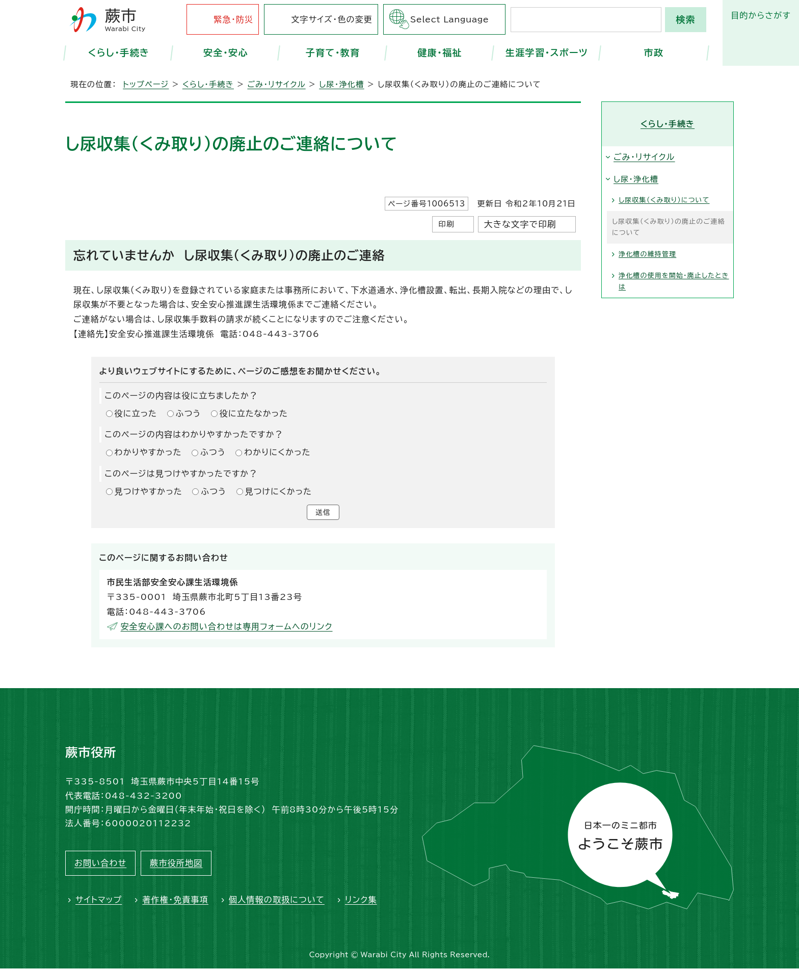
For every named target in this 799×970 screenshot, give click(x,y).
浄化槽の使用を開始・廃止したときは (674, 281)
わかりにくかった (277, 452)
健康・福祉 (439, 52)
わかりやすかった (148, 452)
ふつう (188, 413)
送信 (323, 513)
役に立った (136, 413)
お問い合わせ (100, 865)
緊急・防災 (233, 19)
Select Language (449, 19)
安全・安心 (225, 52)
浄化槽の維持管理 (647, 254)
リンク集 (361, 902)
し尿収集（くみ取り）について (664, 200)
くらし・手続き (119, 52)
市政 (654, 52)
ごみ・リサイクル (276, 84)
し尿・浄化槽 (341, 84)
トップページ (146, 84)
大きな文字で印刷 (520, 224)
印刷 (446, 224)
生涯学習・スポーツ (546, 52)
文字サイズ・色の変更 (331, 19)
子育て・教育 (333, 52)
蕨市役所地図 (176, 865)
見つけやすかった (148, 491)
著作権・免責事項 (175, 902)
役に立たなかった (254, 413)
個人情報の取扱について (277, 902)
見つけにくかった (278, 491)
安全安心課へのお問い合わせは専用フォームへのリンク (227, 628)
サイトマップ (98, 902)
